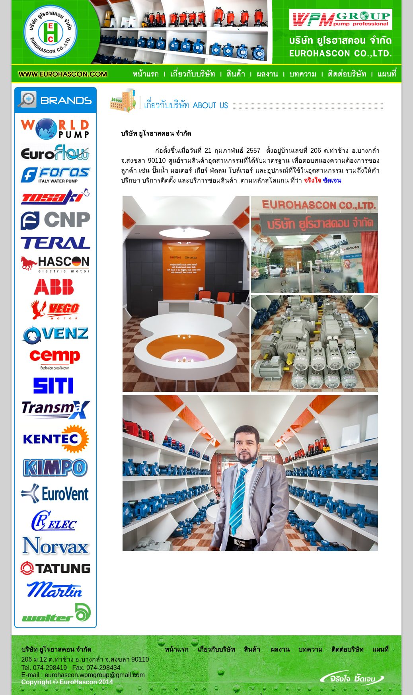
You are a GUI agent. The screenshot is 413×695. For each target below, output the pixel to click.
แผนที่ (380, 649)
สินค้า (252, 649)
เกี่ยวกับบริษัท (216, 649)
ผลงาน (280, 649)
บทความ (310, 649)
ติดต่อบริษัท (347, 649)
